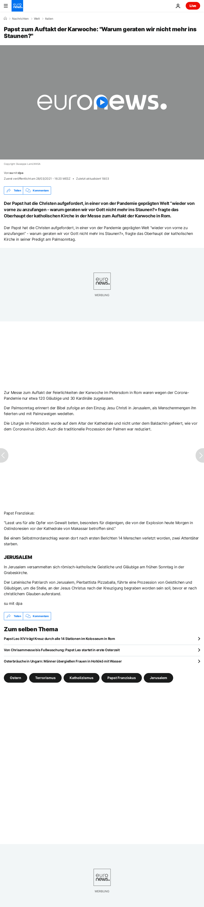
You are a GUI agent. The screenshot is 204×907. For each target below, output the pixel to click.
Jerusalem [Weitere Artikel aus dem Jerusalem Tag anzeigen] (158, 678)
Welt (37, 18)
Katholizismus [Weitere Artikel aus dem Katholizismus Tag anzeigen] (81, 678)
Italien (49, 18)
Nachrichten (20, 18)
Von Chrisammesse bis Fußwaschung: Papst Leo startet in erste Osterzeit (61, 650)
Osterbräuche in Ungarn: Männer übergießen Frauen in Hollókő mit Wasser (63, 661)
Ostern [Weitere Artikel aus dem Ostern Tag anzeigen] (15, 678)
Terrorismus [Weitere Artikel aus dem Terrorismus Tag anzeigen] (45, 678)
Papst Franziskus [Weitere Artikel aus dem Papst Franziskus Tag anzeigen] (121, 678)
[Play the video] (102, 102)
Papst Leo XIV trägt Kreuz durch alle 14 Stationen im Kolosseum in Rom (59, 639)
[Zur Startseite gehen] (17, 6)
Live (193, 6)
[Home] (5, 18)
